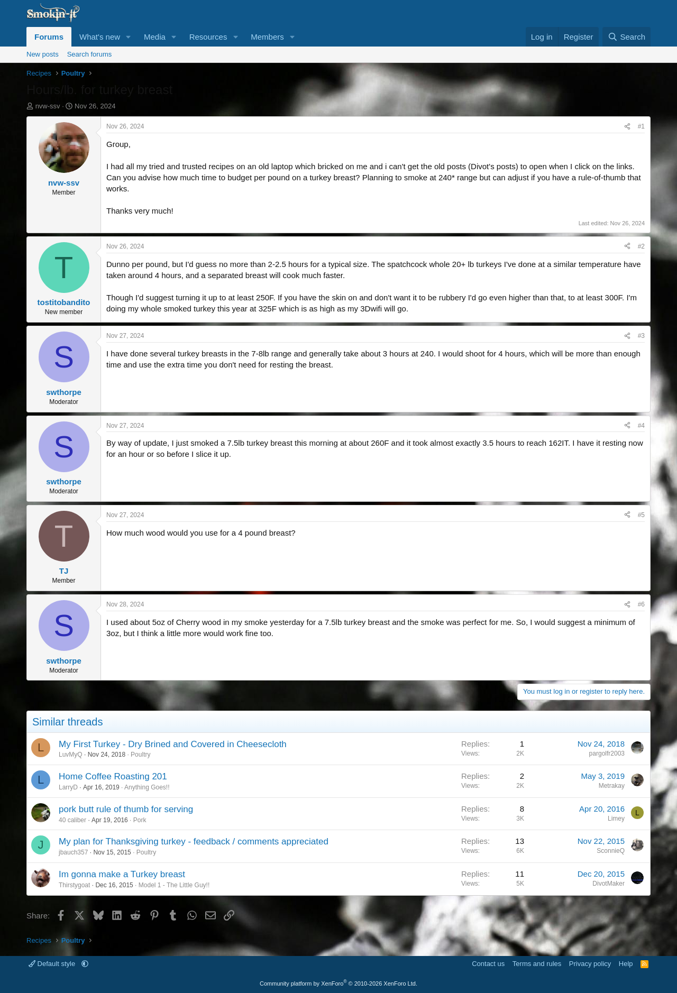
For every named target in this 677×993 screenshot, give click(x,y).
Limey (616, 818)
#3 (641, 335)
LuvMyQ (71, 754)
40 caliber (72, 820)
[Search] (626, 37)
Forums (48, 36)
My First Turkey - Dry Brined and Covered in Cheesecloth (173, 744)
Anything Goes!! (146, 787)
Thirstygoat (74, 885)
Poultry (140, 754)
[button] (128, 37)
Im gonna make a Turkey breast (122, 874)
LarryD (68, 787)
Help (626, 964)
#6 (641, 604)
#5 (641, 515)
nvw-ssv (47, 106)
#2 (641, 246)
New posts (42, 54)
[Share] (627, 127)
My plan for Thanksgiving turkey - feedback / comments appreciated (193, 841)
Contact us (488, 964)
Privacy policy (590, 964)
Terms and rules (537, 964)
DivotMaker (608, 883)
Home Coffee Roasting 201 (113, 776)
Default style (53, 964)
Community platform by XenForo (338, 983)
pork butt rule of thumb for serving (126, 809)
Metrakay (612, 785)
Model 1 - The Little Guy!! (174, 885)
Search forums (89, 54)
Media (155, 36)
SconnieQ (611, 850)
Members (267, 36)
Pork (140, 820)
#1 (641, 126)
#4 (641, 425)
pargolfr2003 (607, 753)
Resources (208, 36)
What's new (99, 36)
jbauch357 (73, 852)
